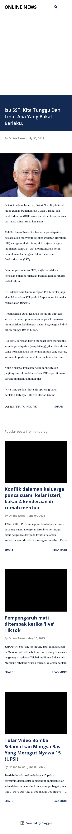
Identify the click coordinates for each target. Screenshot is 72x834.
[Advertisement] (36, 56)
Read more (59, 549)
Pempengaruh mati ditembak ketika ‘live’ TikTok (29, 623)
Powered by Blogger (36, 823)
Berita (20, 406)
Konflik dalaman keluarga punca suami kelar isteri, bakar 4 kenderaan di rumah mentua (34, 498)
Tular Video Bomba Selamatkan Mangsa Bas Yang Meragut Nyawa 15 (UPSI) (33, 749)
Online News (21, 7)
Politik (31, 406)
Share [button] (58, 406)
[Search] (56, 7)
